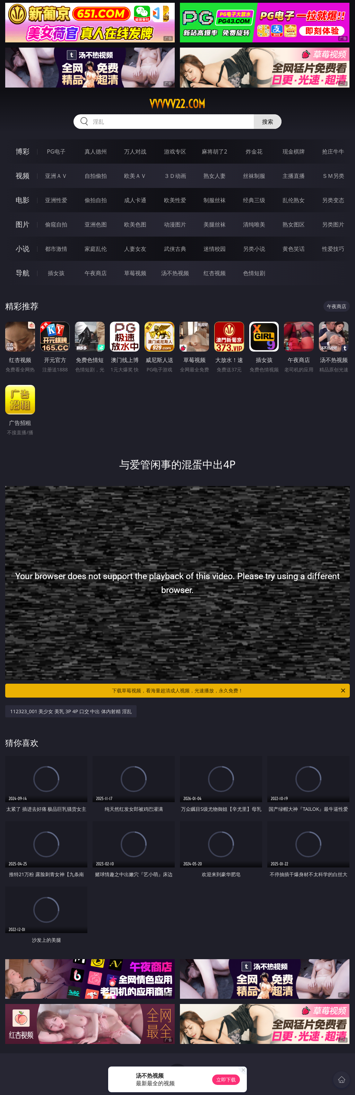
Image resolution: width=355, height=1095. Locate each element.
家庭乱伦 (96, 249)
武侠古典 (175, 249)
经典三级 (254, 200)
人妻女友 (135, 249)
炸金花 (254, 151)
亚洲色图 (96, 224)
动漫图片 (175, 224)
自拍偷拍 (96, 176)
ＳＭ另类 (333, 176)
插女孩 (56, 273)
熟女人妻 (215, 176)
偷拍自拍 (96, 200)
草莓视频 (135, 273)
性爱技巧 (333, 249)
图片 (22, 224)
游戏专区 (175, 151)
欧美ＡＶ (135, 176)
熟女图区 (294, 224)
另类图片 (333, 224)
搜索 (267, 121)
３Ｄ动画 (175, 176)
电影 (22, 200)
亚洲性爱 (56, 200)
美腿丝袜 (215, 224)
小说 (22, 248)
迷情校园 (215, 249)
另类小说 (254, 249)
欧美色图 (135, 224)
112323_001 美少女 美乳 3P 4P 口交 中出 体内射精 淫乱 (70, 711)
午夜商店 (96, 273)
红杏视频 (215, 273)
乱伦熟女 (294, 200)
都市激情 (56, 249)
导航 (22, 273)
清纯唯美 (254, 224)
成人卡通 (135, 200)
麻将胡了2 (214, 151)
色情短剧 (254, 273)
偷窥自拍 (56, 224)
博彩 (22, 151)
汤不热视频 (175, 273)
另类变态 (333, 200)
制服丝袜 (215, 200)
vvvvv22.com (177, 104)
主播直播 (294, 176)
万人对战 (135, 151)
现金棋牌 (294, 151)
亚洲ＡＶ (56, 176)
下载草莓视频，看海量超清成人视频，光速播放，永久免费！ (229, 690)
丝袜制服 (254, 176)
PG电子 (56, 151)
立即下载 (226, 1079)
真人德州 (96, 151)
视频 (22, 175)
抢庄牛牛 (333, 151)
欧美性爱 (175, 200)
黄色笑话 (294, 249)
